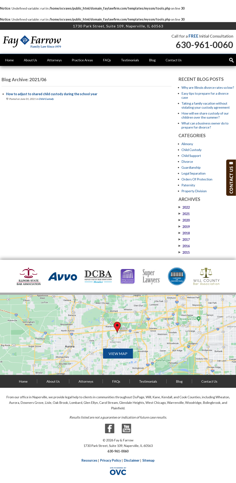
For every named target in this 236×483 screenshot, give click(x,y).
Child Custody (46, 98)
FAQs (107, 60)
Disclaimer (132, 460)
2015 (184, 252)
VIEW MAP (118, 353)
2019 (184, 227)
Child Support (191, 156)
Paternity (188, 185)
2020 (184, 220)
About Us (30, 60)
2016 (184, 246)
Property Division (194, 191)
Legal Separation (193, 173)
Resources (89, 460)
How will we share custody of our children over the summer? (205, 115)
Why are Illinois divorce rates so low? (207, 87)
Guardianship (191, 167)
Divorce (187, 161)
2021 (184, 214)
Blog (152, 60)
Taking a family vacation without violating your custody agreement (205, 105)
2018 (184, 233)
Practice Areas (82, 60)
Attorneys (54, 60)
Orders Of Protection (196, 179)
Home (9, 60)
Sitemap (148, 460)
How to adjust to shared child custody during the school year (51, 94)
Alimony (187, 144)
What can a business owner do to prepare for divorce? (204, 125)
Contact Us (174, 60)
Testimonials (130, 60)
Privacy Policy (110, 460)
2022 (184, 207)
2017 (184, 239)
